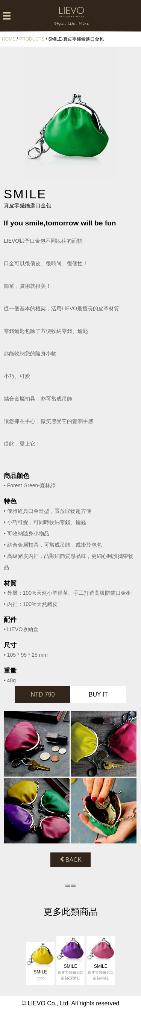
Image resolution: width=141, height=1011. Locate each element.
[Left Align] (7, 16)
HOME (8, 39)
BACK (70, 859)
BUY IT (98, 694)
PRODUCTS (31, 39)
